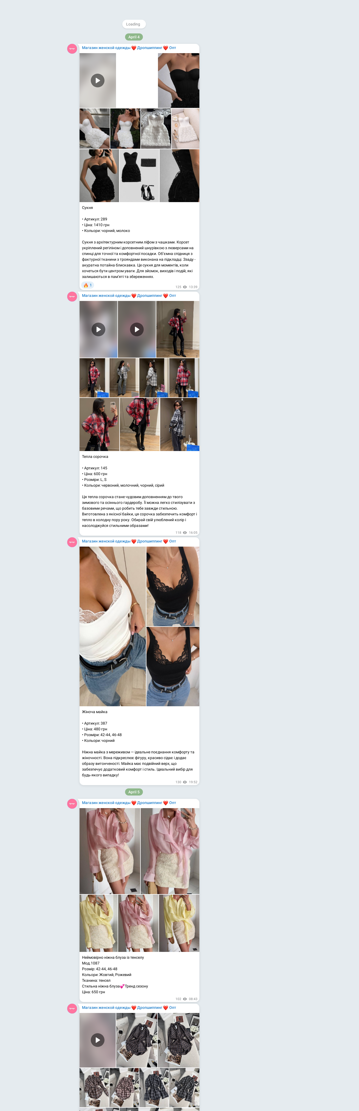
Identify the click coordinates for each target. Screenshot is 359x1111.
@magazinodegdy (238, 65)
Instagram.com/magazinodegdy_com (249, 82)
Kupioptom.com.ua (233, 111)
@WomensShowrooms (242, 71)
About (227, 136)
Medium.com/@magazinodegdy (244, 99)
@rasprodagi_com (238, 76)
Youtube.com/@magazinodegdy (244, 94)
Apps (253, 136)
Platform (269, 136)
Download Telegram (249, 123)
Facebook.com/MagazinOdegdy (244, 88)
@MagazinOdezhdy (250, 37)
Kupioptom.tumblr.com (236, 105)
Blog (240, 136)
